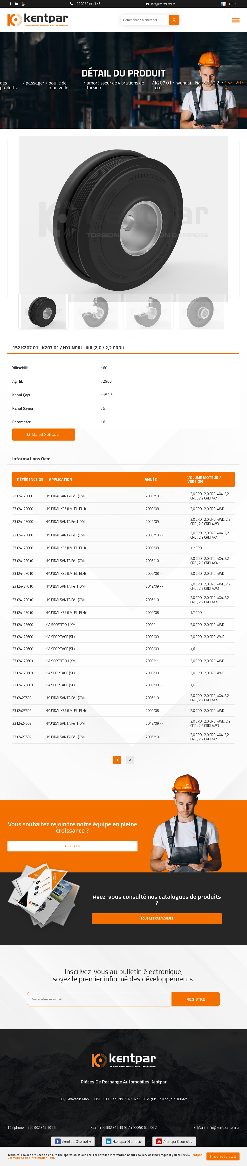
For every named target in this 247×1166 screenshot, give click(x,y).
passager (35, 83)
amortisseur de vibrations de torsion (115, 85)
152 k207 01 (234, 85)
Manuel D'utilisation (43, 434)
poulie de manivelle (58, 85)
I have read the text (223, 1156)
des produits (8, 85)
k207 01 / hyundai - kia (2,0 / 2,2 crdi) (187, 85)
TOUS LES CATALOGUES (156, 918)
